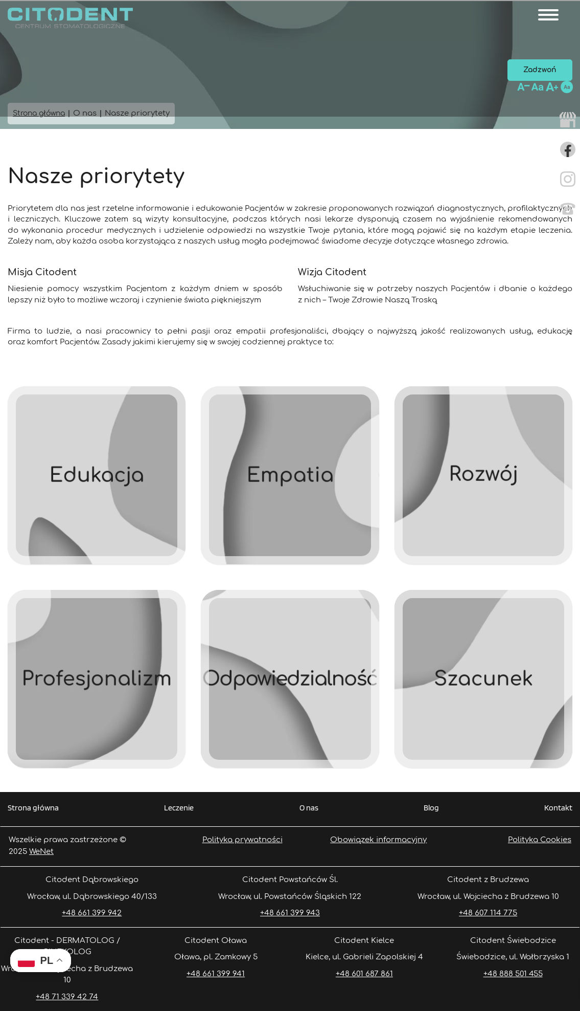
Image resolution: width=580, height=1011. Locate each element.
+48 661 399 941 (216, 974)
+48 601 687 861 (364, 974)
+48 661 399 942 (92, 913)
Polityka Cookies (539, 840)
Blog (431, 808)
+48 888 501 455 (513, 974)
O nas (308, 808)
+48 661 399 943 (290, 913)
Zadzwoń (539, 70)
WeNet (41, 851)
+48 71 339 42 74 (67, 997)
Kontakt (558, 808)
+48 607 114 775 (488, 913)
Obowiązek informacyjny (378, 840)
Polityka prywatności (242, 840)
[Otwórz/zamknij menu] (548, 15)
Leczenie (179, 808)
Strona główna (33, 808)
